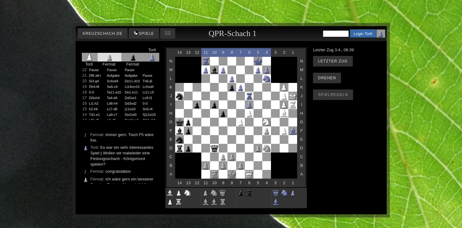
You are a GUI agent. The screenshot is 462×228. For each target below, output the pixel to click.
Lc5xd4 (147, 87)
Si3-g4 (94, 81)
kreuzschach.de (103, 33)
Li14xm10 (132, 87)
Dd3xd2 (131, 103)
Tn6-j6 (147, 81)
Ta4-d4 (112, 98)
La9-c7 (112, 114)
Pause (94, 70)
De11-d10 (132, 81)
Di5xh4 (94, 98)
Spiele (144, 33)
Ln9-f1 (147, 98)
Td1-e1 (94, 114)
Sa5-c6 (112, 87)
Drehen (327, 78)
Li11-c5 (148, 92)
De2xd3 (131, 114)
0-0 (91, 92)
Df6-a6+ (95, 75)
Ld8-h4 (112, 103)
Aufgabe (113, 75)
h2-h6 (93, 109)
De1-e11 (131, 92)
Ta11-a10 (114, 92)
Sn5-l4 (147, 109)
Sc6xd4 (113, 81)
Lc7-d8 (112, 109)
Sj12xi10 (149, 114)
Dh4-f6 (94, 87)
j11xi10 (130, 109)
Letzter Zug (333, 61)
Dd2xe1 (131, 98)
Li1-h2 (94, 103)
